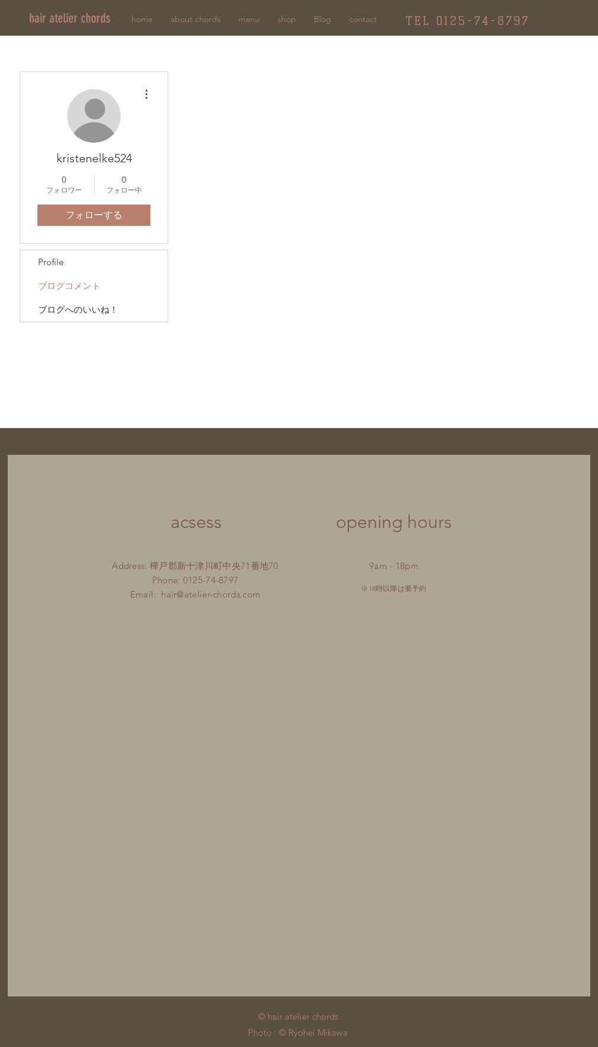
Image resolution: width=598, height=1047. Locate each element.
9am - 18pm (393, 565)
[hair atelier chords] (81, 18)
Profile (51, 262)
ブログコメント (69, 285)
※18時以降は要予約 (393, 588)
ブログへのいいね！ (78, 309)
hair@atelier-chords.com (210, 594)
